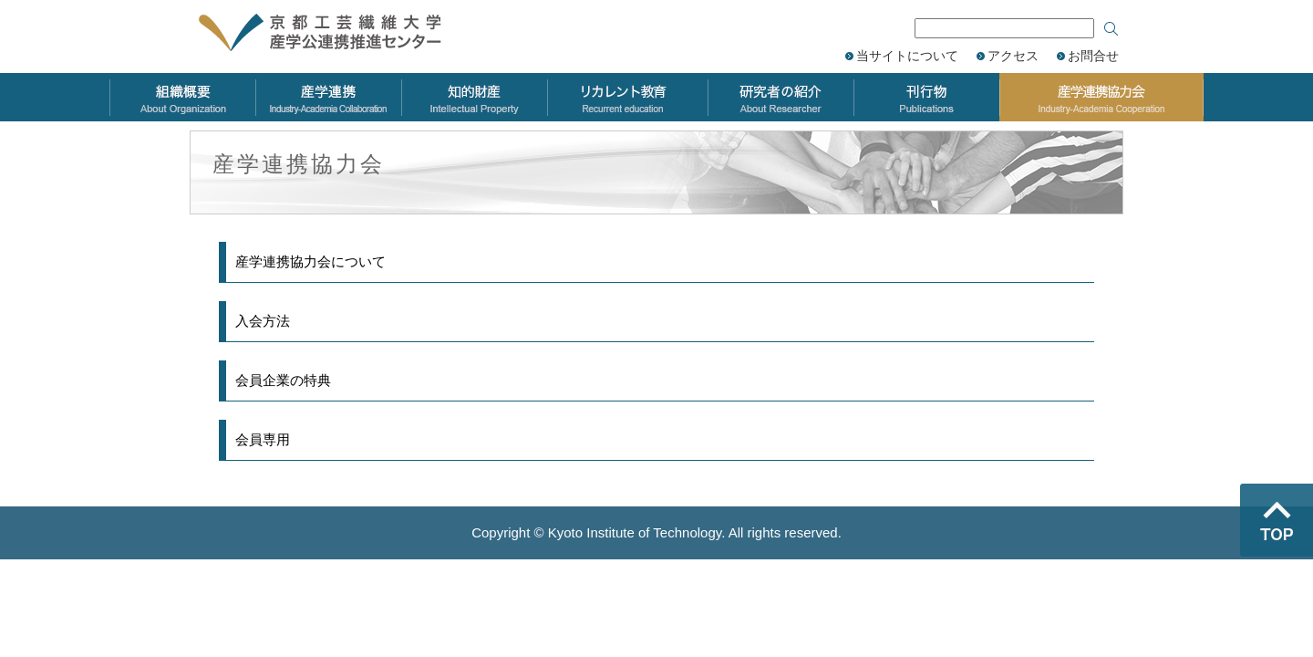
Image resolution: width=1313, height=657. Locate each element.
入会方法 (262, 320)
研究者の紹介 (780, 97)
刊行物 (926, 97)
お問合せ (1093, 55)
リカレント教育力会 (627, 97)
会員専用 (262, 439)
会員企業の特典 (283, 380)
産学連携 (328, 97)
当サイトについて (907, 55)
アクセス (1013, 55)
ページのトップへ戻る (1276, 520)
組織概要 (182, 97)
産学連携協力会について (310, 261)
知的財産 (474, 97)
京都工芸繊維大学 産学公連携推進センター (340, 34)
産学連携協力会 (1101, 97)
